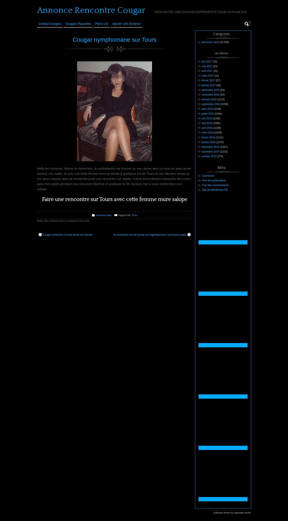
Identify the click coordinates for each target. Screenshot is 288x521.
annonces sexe (104, 215)
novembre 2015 (210, 151)
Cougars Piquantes (78, 23)
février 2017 (208, 80)
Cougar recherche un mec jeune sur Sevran (66, 234)
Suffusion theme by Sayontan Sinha (232, 512)
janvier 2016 (209, 142)
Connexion (208, 175)
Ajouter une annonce (126, 23)
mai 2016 (207, 123)
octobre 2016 (209, 99)
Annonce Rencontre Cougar (91, 10)
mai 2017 (207, 66)
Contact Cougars (50, 23)
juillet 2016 (208, 113)
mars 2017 (208, 75)
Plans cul (101, 23)
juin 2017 (207, 61)
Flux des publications (214, 180)
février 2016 (208, 137)
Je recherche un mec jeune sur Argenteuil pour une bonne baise (152, 234)
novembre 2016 (210, 94)
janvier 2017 (209, 85)
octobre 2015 (209, 156)
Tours (134, 215)
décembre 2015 (210, 146)
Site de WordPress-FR (215, 189)
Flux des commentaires (215, 185)
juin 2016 (207, 118)
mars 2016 (208, 132)
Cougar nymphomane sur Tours (115, 39)
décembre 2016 (210, 90)
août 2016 (207, 108)
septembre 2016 (211, 104)
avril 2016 (207, 127)
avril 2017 (207, 71)
